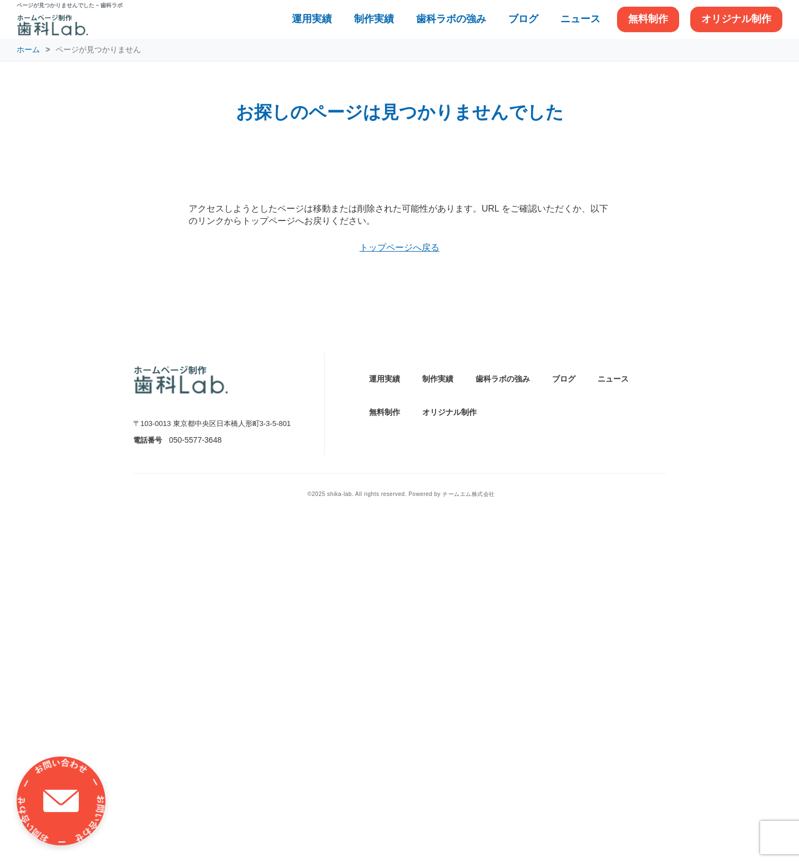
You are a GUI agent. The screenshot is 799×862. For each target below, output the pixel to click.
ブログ (523, 18)
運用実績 (312, 18)
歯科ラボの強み (451, 18)
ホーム (28, 49)
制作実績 (374, 18)
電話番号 (147, 784)
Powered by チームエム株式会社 (451, 838)
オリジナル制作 (736, 18)
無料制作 (648, 18)
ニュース (580, 18)
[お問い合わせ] (61, 800)
